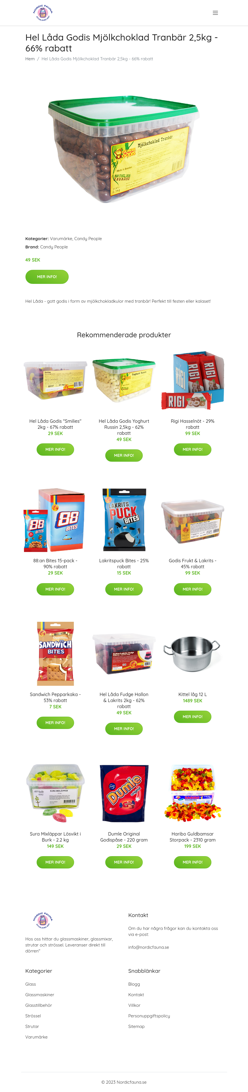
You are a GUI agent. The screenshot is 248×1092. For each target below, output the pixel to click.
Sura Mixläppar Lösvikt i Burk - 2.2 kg (55, 837)
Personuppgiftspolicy (149, 1016)
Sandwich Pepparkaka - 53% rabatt (55, 697)
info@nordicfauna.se (148, 947)
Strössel (33, 1016)
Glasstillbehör (38, 1005)
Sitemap (136, 1026)
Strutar (32, 1026)
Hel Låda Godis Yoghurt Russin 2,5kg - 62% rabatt (124, 427)
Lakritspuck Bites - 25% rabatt (124, 563)
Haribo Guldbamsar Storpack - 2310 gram (193, 837)
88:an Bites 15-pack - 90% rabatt (55, 563)
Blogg (134, 984)
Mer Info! (47, 276)
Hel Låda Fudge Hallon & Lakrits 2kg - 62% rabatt (124, 700)
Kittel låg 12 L (192, 694)
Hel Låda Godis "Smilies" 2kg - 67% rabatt (55, 424)
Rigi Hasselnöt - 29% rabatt (193, 424)
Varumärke (61, 238)
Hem (30, 58)
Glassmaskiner (39, 994)
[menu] (216, 13)
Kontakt (136, 994)
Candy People (88, 238)
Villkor (134, 1005)
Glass (30, 984)
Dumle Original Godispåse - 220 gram (124, 837)
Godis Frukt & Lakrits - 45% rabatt (193, 563)
